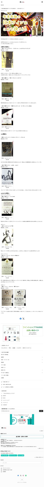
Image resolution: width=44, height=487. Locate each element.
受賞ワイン (3, 367)
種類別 (2, 357)
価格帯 (2, 362)
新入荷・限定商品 (4, 354)
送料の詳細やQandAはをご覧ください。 (8, 443)
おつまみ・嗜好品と (5, 372)
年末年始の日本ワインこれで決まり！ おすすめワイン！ (13, 8)
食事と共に (3, 370)
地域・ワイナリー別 (5, 359)
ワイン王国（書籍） (5, 375)
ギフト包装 (3, 364)
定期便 (2, 377)
